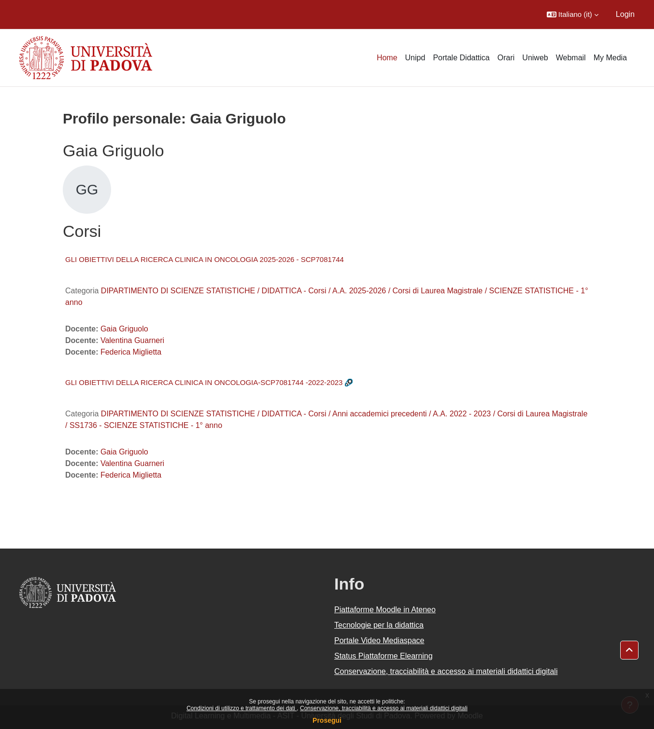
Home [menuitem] (387, 58)
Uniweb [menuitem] (535, 58)
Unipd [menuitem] (415, 58)
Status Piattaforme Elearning (383, 656)
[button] (572, 14)
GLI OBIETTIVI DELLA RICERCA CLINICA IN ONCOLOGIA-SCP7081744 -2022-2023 (203, 382)
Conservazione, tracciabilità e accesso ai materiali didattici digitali (384, 708)
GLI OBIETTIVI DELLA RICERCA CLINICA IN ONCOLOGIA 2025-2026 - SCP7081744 (204, 259)
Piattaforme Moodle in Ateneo (385, 609)
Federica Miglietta (130, 352)
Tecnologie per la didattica (379, 625)
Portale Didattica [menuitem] (461, 58)
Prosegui (327, 720)
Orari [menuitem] (506, 58)
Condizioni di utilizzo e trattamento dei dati (241, 708)
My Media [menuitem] (610, 58)
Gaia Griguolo (124, 329)
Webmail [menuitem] (571, 58)
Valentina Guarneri (132, 340)
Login (625, 14)
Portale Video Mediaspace (379, 640)
